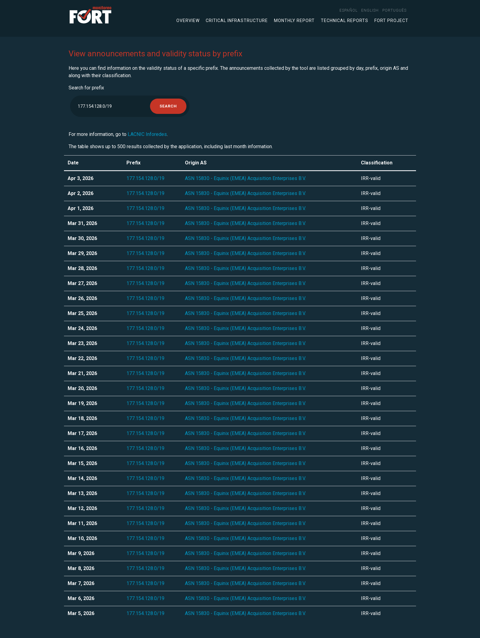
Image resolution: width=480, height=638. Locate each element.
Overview (188, 20)
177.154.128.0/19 (145, 178)
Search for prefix (86, 88)
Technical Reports (344, 20)
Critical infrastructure (237, 20)
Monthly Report (294, 20)
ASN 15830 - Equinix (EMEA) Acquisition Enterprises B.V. (245, 178)
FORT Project (391, 20)
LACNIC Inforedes (147, 134)
